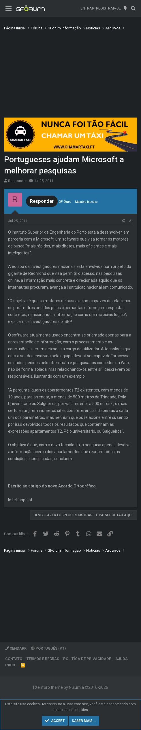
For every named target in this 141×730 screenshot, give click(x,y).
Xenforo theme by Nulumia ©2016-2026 (71, 687)
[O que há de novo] (125, 8)
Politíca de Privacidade (87, 659)
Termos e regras (43, 659)
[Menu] (8, 8)
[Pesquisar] (133, 8)
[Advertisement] (70, 75)
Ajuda (121, 659)
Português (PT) (48, 648)
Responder (17, 181)
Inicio (10, 665)
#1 (131, 221)
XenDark (16, 648)
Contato (13, 659)
